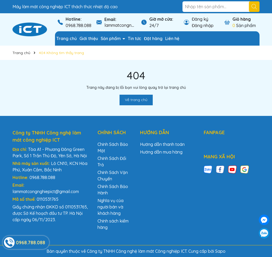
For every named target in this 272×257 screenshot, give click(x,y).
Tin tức (134, 38)
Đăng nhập (203, 25)
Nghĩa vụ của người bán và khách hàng (110, 207)
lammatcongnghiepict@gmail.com (45, 191)
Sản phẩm (111, 38)
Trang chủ (66, 38)
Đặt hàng (153, 38)
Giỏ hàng (241, 19)
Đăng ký (200, 19)
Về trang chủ (136, 99)
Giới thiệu (88, 38)
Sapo (220, 251)
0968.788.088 (78, 25)
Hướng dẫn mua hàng (161, 152)
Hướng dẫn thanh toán (162, 144)
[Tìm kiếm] (254, 6)
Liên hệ (172, 38)
